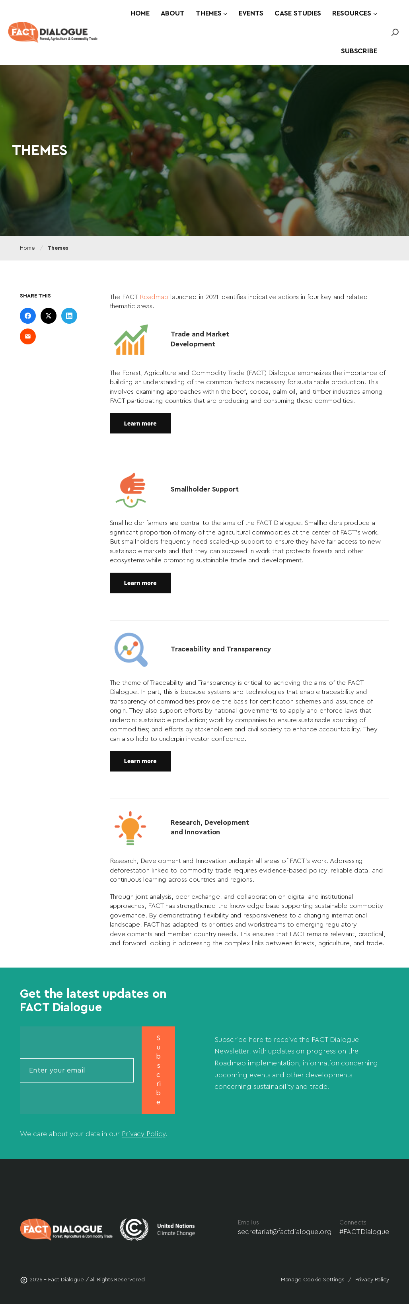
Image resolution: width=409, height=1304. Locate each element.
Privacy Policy (144, 1134)
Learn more (140, 423)
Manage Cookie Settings (313, 1280)
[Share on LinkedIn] (69, 316)
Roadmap (154, 296)
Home (27, 248)
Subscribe (158, 1070)
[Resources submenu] (375, 14)
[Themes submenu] (225, 14)
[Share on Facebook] (28, 316)
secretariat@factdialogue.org (285, 1231)
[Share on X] (48, 316)
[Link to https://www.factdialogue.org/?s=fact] (395, 32)
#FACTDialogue (364, 1231)
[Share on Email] (28, 336)
